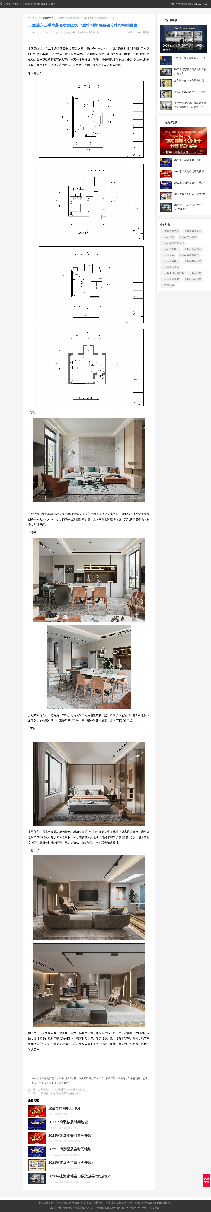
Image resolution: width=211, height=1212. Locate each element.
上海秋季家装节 (192, 261)
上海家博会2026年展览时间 (189, 80)
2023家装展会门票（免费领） (190, 194)
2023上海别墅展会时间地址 (189, 182)
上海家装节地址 (170, 261)
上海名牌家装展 (192, 279)
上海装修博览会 (170, 231)
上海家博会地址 (170, 249)
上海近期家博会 (192, 249)
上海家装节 (168, 255)
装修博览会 (48, 18)
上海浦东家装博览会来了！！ (190, 58)
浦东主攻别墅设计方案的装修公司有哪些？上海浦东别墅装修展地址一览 (190, 105)
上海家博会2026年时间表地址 (190, 91)
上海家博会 (168, 237)
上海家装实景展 (170, 279)
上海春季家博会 (187, 237)
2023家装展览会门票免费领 (189, 171)
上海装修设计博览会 (173, 273)
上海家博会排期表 (189, 255)
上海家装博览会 (9, 3)
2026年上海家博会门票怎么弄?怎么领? (183, 47)
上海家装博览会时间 (173, 243)
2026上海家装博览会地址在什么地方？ (190, 71)
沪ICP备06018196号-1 (136, 1207)
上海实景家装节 (170, 267)
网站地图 (154, 1207)
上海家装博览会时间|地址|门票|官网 (38, 4)
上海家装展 (195, 273)
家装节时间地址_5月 (175, 151)
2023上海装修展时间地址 (188, 160)
